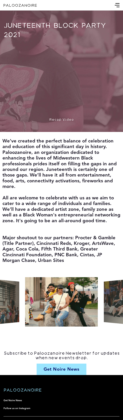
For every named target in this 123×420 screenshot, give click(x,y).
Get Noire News (13, 400)
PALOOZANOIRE (23, 390)
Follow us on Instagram (17, 408)
